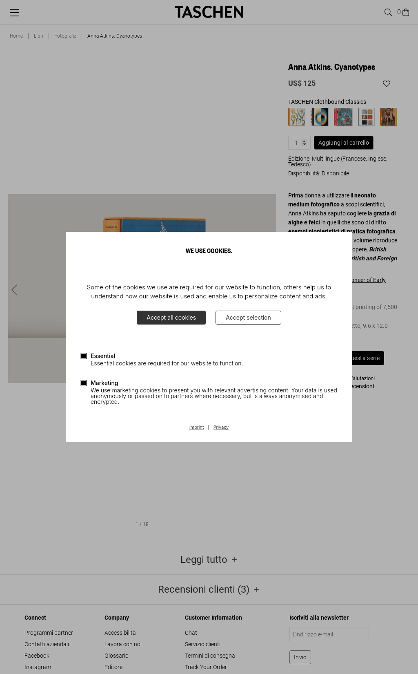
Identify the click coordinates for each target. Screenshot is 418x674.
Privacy (221, 427)
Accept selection (248, 317)
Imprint (196, 427)
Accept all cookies (171, 317)
